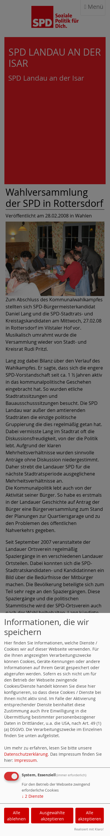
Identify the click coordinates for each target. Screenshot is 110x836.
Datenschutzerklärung (26, 754)
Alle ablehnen (16, 816)
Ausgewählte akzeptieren (52, 816)
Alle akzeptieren (89, 816)
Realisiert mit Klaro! (89, 829)
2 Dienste (32, 796)
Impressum (25, 760)
